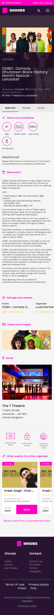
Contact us (35, 561)
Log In (48, 3)
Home (8, 561)
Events (9, 564)
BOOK (26, 509)
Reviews (26, 108)
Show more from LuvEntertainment (27, 520)
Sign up (37, 3)
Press (22, 588)
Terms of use (14, 584)
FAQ (33, 588)
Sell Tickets (11, 568)
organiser (42, 456)
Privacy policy (39, 584)
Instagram (35, 571)
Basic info (10, 108)
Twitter (33, 568)
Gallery (41, 108)
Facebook (35, 564)
